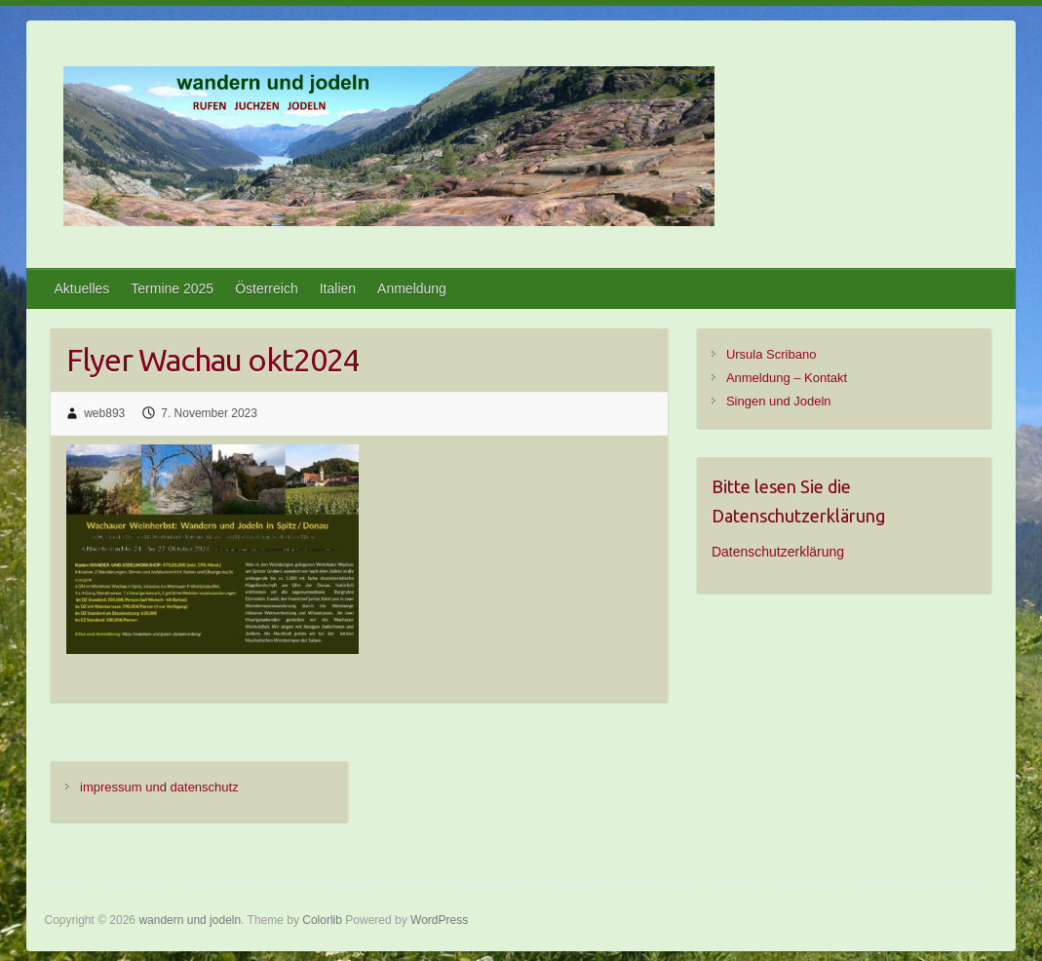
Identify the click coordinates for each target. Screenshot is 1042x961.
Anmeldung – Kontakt (786, 377)
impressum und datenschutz (159, 787)
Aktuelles (81, 288)
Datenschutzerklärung (778, 551)
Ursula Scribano (771, 354)
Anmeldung (411, 288)
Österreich (266, 288)
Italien (338, 288)
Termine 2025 (172, 288)
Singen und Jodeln (778, 401)
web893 (104, 413)
